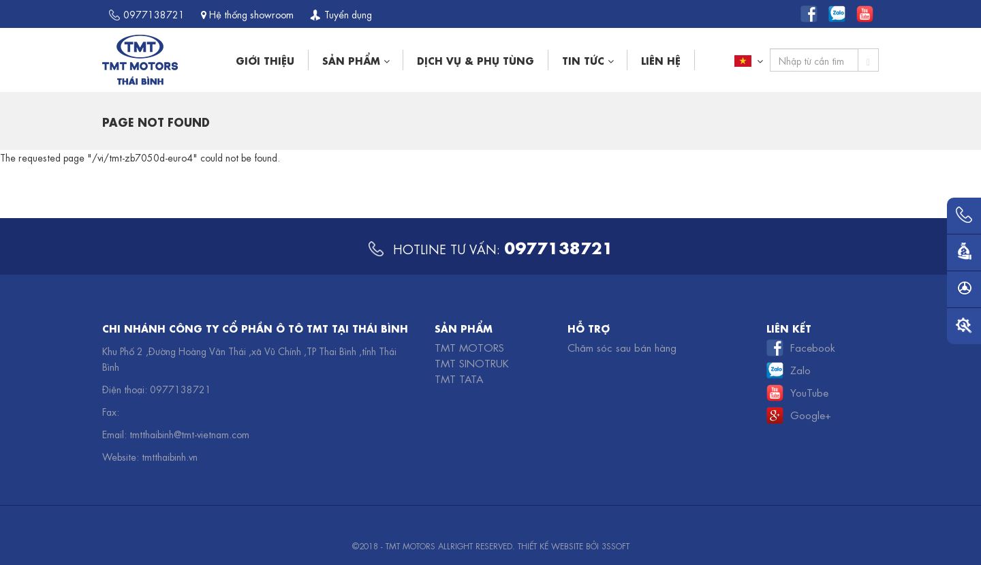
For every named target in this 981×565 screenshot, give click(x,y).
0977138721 (147, 13)
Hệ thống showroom (247, 13)
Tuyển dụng (341, 13)
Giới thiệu (265, 59)
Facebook (812, 347)
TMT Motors (469, 347)
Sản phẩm (355, 59)
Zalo (800, 369)
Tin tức (587, 59)
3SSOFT (615, 545)
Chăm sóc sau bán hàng (621, 347)
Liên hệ (661, 59)
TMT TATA (459, 378)
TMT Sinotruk (472, 362)
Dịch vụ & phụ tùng (475, 59)
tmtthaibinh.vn (170, 456)
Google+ (810, 414)
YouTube (809, 392)
